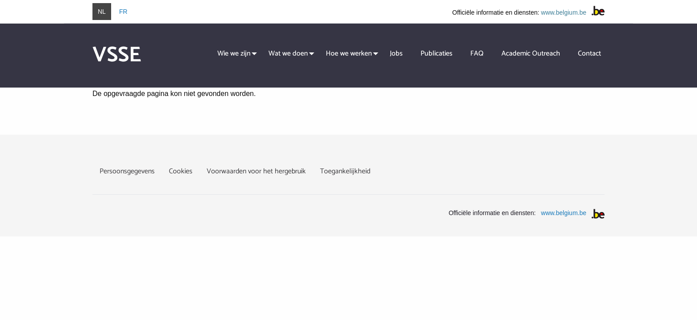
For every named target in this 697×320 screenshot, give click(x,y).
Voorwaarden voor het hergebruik (256, 171)
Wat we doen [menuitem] (288, 54)
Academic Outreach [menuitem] (530, 54)
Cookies (180, 171)
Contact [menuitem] (589, 54)
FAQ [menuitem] (477, 54)
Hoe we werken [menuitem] (349, 54)
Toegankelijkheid (345, 171)
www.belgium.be (563, 12)
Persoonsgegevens (127, 171)
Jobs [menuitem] (396, 54)
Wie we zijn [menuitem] (234, 54)
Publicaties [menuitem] (437, 54)
